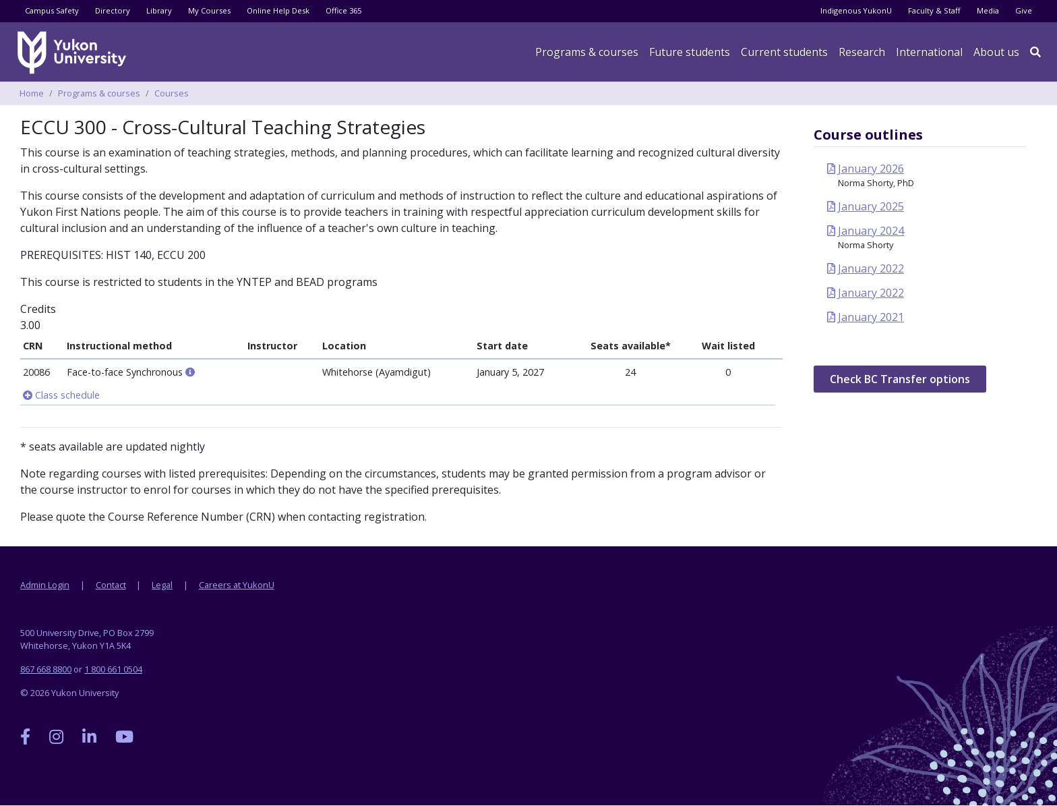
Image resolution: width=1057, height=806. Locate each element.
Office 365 (343, 10)
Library (159, 10)
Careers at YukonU (236, 585)
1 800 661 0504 (113, 669)
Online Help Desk (278, 10)
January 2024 (871, 230)
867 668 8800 (45, 669)
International (929, 52)
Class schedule (61, 394)
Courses (171, 93)
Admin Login (44, 585)
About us (996, 52)
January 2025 (871, 206)
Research (862, 52)
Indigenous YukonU (856, 10)
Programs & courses (586, 52)
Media (988, 10)
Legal (162, 585)
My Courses (209, 10)
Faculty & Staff (934, 10)
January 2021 (871, 317)
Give (1023, 10)
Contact (111, 585)
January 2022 (871, 268)
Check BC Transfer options (900, 379)
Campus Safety (52, 10)
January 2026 (871, 168)
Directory (112, 10)
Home (32, 93)
